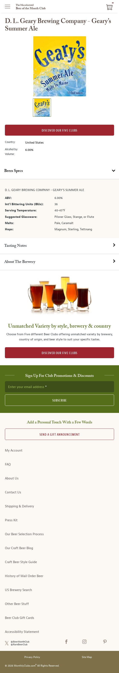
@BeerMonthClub (20, 641)
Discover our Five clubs (59, 130)
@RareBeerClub (19, 644)
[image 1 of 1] (42, 108)
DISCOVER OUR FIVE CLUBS (59, 353)
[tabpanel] (59, 208)
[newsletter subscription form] (59, 386)
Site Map (87, 657)
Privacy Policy (32, 657)
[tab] (59, 171)
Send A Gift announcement (60, 434)
